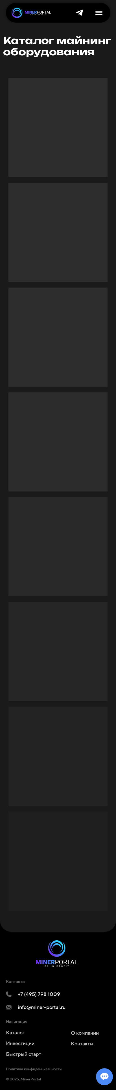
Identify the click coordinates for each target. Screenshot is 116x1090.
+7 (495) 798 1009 (39, 994)
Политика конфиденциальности (34, 1069)
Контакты (82, 1044)
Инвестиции (20, 1043)
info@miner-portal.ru (42, 1007)
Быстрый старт (23, 1054)
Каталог (15, 1032)
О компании (85, 1033)
